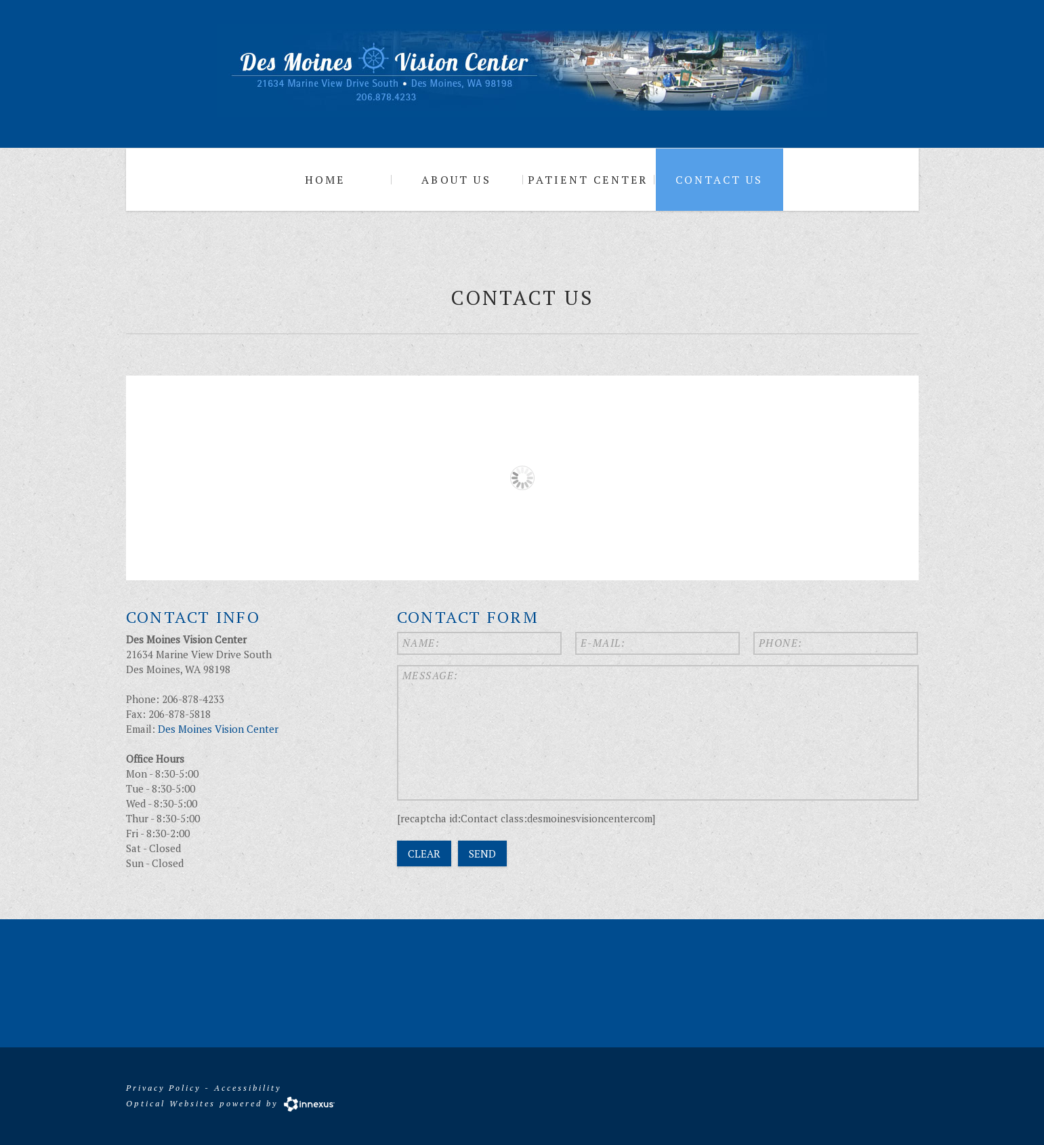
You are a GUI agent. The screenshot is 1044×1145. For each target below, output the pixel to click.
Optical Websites (170, 1103)
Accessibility (247, 1088)
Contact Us (719, 179)
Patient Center (588, 179)
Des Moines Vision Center (218, 729)
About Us (456, 179)
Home (325, 179)
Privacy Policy (163, 1088)
